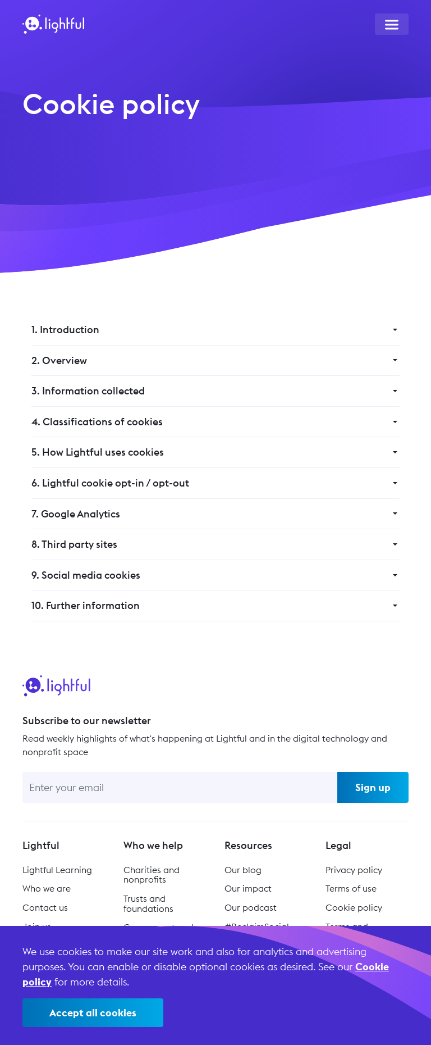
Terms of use (351, 888)
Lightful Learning (57, 869)
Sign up (373, 787)
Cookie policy (353, 907)
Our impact (248, 888)
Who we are (46, 888)
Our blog (243, 869)
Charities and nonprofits (151, 874)
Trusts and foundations (148, 903)
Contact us (45, 907)
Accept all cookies (92, 1012)
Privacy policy (353, 869)
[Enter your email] (179, 787)
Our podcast (250, 907)
